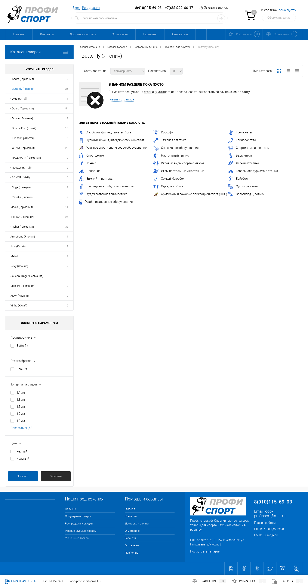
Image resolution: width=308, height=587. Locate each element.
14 (66, 207)
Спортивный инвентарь (248, 147)
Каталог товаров (39, 52)
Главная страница (121, 99)
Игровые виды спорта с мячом (178, 163)
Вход (76, 7)
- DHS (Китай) (18, 98)
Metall (14, 256)
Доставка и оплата (83, 34)
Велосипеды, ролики (246, 194)
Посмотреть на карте (204, 551)
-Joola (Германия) (21, 207)
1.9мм (20, 421)
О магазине (120, 34)
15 (66, 128)
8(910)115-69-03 (53, 581)
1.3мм (20, 399)
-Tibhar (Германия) (22, 226)
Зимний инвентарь (96, 178)
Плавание (89, 171)
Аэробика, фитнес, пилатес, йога (105, 132)
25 (66, 216)
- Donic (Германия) (22, 108)
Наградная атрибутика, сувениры (106, 186)
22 (66, 147)
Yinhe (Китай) (18, 305)
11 (66, 98)
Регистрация (91, 7)
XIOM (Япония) (19, 295)
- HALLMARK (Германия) (25, 157)
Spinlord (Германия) (22, 285)
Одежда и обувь (168, 186)
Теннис (87, 163)
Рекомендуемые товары (80, 530)
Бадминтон (240, 155)
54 (66, 108)
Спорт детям (91, 155)
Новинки (70, 509)
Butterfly (22, 345)
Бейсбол (238, 178)
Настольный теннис (171, 155)
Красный (22, 458)
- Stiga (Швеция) (20, 187)
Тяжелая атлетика (170, 140)
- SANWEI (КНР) (20, 177)
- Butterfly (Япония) (22, 88)
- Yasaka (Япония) (21, 197)
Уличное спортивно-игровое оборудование (113, 147)
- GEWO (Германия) (22, 147)
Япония (21, 369)
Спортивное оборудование (175, 147)
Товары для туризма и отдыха (253, 171)
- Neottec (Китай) (20, 167)
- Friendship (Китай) (22, 138)
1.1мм (20, 392)
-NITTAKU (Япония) (22, 216)
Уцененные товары (77, 538)
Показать (23, 476)
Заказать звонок (216, 7)
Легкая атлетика (243, 163)
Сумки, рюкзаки (243, 186)
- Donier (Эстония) (21, 118)
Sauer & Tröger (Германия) (26, 276)
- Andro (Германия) (22, 79)
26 (66, 88)
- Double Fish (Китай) (23, 128)
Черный (21, 451)
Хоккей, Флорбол (169, 178)
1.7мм (20, 413)
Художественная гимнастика (103, 194)
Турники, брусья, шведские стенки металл (112, 140)
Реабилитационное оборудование (106, 201)
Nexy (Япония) (19, 266)
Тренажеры (240, 132)
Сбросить (56, 476)
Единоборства (242, 140)
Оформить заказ (278, 17)
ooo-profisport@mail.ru (270, 513)
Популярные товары (78, 516)
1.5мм (20, 406)
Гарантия (150, 34)
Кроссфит (164, 132)
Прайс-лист (132, 552)
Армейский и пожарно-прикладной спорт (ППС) (190, 194)
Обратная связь (20, 581)
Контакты (47, 34)
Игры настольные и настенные (178, 171)
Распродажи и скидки (79, 523)
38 (66, 226)
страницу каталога (157, 92)
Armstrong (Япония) (22, 236)
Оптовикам (180, 34)
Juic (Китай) (17, 246)
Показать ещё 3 (21, 428)
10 (66, 157)
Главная (19, 34)
